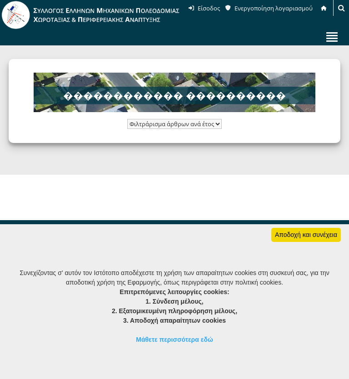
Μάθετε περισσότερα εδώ (174, 339)
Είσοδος (209, 8)
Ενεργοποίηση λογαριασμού (273, 8)
